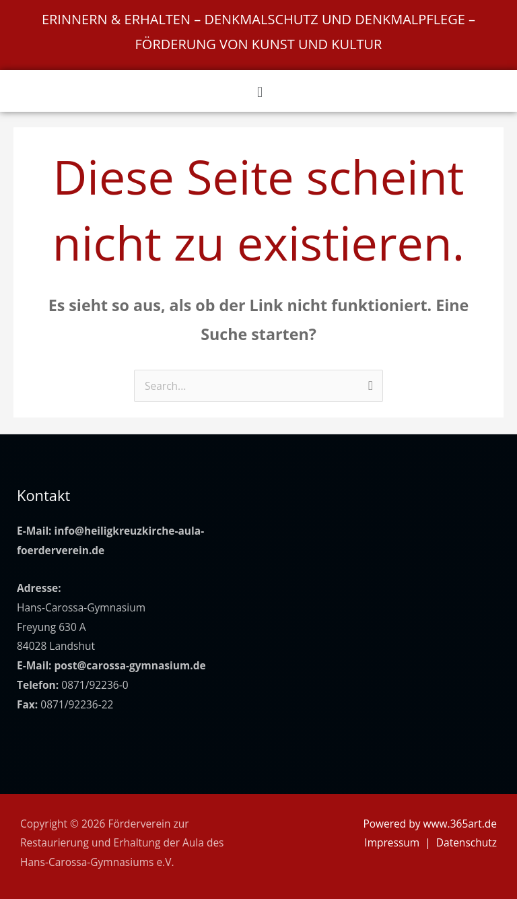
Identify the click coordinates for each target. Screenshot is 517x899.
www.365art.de (460, 823)
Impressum (391, 842)
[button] (259, 91)
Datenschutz (466, 842)
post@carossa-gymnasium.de (130, 665)
